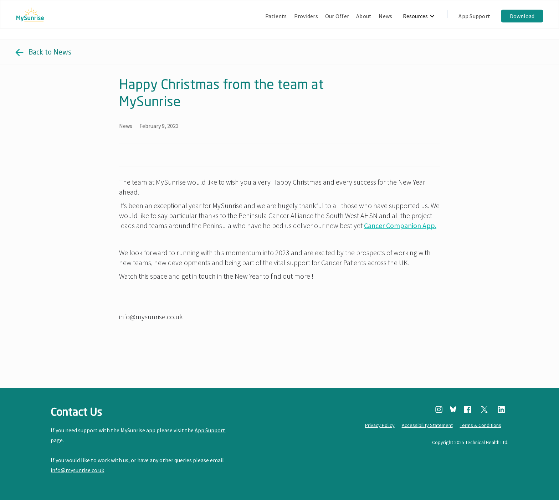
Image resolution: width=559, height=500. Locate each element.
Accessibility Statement (427, 425)
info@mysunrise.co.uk (77, 470)
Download (522, 16)
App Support (474, 16)
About (363, 16)
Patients (276, 16)
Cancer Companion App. (400, 225)
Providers (306, 16)
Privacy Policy (380, 425)
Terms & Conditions (480, 425)
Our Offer (337, 16)
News (385, 16)
